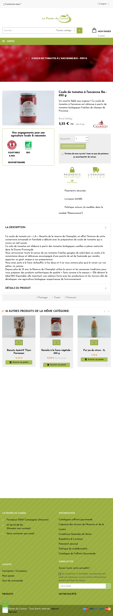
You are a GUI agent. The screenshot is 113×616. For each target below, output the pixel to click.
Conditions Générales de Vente (75, 534)
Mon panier (8, 576)
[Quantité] (80, 139)
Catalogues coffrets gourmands (75, 519)
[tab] (56, 227)
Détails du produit (18, 288)
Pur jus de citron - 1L (94, 350)
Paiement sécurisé (68, 544)
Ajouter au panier (73, 146)
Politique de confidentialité (73, 549)
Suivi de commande (12, 581)
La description (15, 227)
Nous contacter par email (20, 533)
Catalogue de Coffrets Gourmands (77, 553)
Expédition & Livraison (71, 539)
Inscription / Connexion (14, 571)
